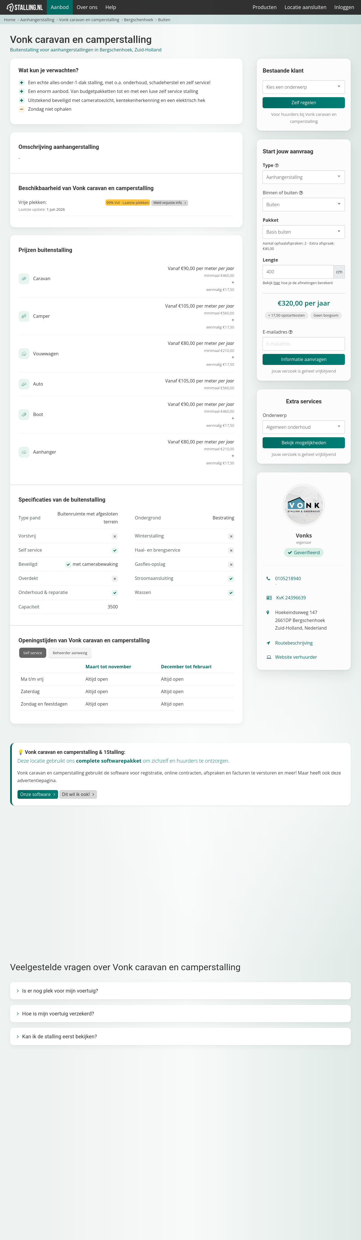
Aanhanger (44, 452)
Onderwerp (275, 415)
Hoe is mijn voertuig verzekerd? (58, 1014)
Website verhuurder (292, 657)
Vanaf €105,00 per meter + (166, 316)
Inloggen (344, 7)
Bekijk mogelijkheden (303, 443)
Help (110, 7)
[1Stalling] (25, 7)
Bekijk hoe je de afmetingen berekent (298, 282)
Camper (41, 316)
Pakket (270, 220)
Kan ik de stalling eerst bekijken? (59, 1036)
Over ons (87, 7)
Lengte (270, 260)
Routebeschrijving (289, 643)
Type (281, 165)
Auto (38, 384)
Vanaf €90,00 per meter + (166, 279)
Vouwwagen (46, 354)
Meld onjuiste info (167, 202)
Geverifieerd (304, 552)
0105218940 (304, 581)
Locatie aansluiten (305, 7)
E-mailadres (289, 332)
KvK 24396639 (286, 598)
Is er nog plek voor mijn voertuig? (60, 991)
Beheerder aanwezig (70, 652)
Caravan (41, 278)
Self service (32, 652)
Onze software (35, 794)
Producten (265, 7)
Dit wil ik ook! (76, 794)
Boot (38, 414)
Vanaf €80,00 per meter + (166, 354)
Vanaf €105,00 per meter (166, 384)
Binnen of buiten (293, 193)
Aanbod (60, 7)
